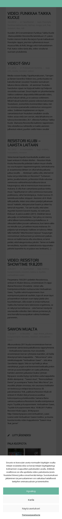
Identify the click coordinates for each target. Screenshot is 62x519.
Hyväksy (31, 491)
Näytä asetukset (31, 508)
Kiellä (31, 499)
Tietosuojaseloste (31, 515)
